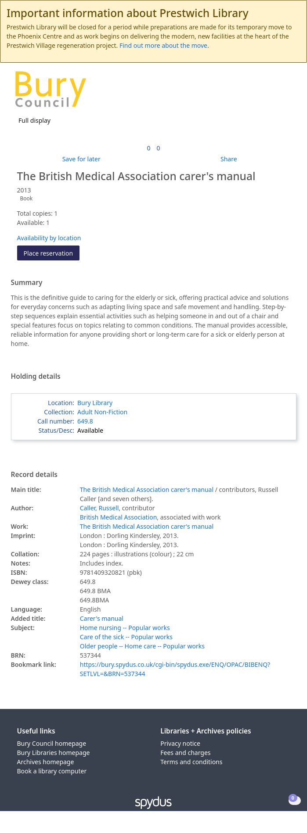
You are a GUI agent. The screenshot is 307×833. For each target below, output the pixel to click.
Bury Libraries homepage (53, 752)
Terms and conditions (191, 762)
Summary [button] (27, 283)
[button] (276, 92)
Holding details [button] (36, 377)
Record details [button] (34, 475)
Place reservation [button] (52, 252)
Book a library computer (52, 771)
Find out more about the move (163, 45)
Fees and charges (185, 752)
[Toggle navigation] (287, 92)
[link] (148, 148)
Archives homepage (45, 762)
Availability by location (49, 238)
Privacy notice (180, 743)
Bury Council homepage (52, 743)
